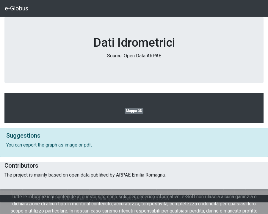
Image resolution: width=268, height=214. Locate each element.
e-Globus (16, 8)
